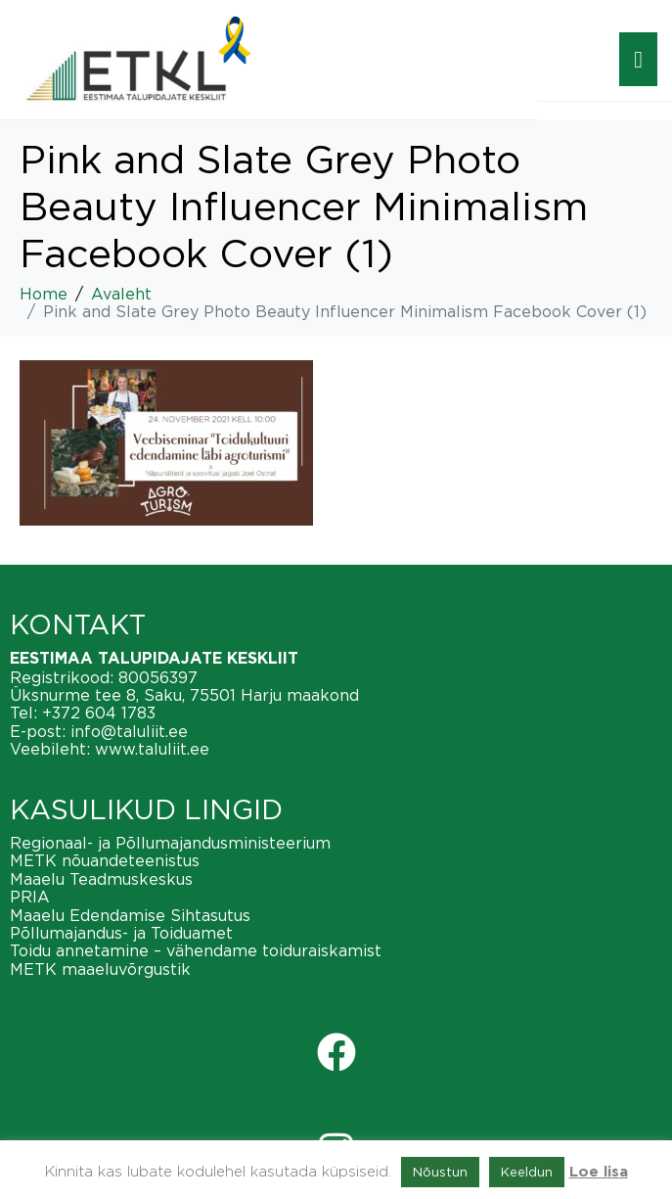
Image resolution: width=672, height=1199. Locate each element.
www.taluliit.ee (152, 749)
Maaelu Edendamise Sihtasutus (130, 915)
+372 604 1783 (99, 712)
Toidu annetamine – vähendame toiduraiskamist (195, 950)
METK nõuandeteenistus (105, 860)
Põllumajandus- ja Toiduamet (121, 933)
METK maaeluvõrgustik (100, 969)
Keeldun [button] (527, 1171)
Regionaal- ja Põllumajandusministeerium (170, 843)
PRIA (30, 896)
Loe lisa (598, 1172)
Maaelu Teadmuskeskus (101, 879)
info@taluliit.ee (129, 731)
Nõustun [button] (440, 1171)
